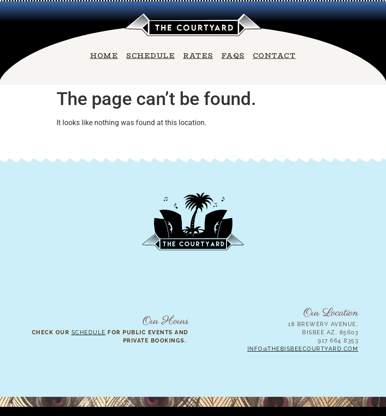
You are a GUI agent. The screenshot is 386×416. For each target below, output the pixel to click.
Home (104, 55)
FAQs (233, 55)
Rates (198, 55)
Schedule (150, 55)
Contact (274, 55)
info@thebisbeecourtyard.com (303, 349)
